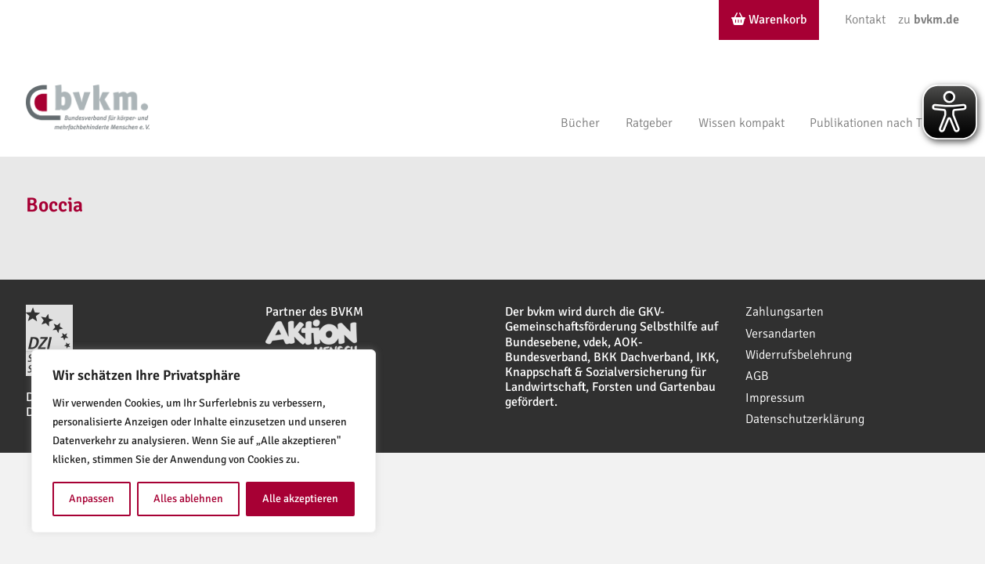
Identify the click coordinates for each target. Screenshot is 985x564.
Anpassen (91, 498)
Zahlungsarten (784, 312)
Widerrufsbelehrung (798, 355)
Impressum (775, 398)
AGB (757, 376)
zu (928, 19)
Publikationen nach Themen (884, 123)
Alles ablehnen (188, 498)
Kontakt (865, 19)
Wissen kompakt (741, 123)
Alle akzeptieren (300, 498)
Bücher (580, 123)
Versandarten (780, 334)
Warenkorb (768, 19)
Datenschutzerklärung (804, 419)
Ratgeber (649, 123)
